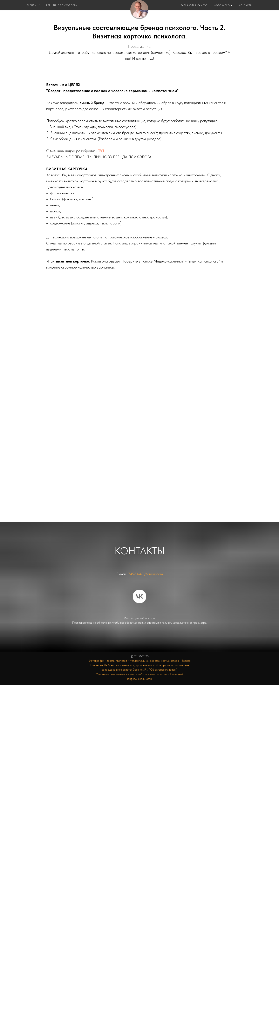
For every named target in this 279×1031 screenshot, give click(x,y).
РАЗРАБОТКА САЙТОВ (194, 5)
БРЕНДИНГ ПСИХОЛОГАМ (62, 5)
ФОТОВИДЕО (222, 5)
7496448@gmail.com (145, 574)
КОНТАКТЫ (245, 5)
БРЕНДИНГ (33, 5)
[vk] (139, 596)
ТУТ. (101, 151)
